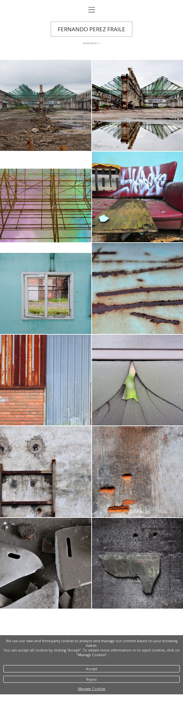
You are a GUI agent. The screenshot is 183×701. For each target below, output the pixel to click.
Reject (91, 679)
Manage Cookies (91, 688)
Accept (91, 668)
